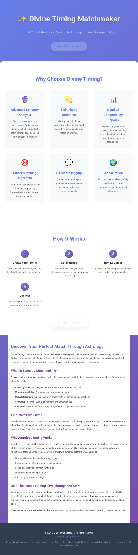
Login (60, 536)
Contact (77, 536)
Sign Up (68, 536)
